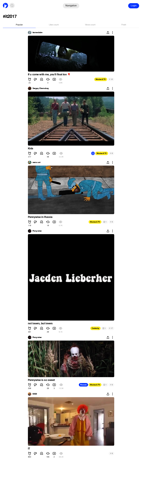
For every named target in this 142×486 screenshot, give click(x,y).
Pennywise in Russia (40, 217)
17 (111, 328)
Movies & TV (101, 79)
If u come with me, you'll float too (49, 74)
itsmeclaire (37, 33)
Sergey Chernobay (41, 88)
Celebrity (95, 328)
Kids (30, 148)
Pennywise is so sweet (41, 380)
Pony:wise (37, 231)
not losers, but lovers (40, 323)
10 (111, 79)
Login (134, 5)
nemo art (37, 162)
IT (29, 448)
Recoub (83, 385)
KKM (35, 394)
